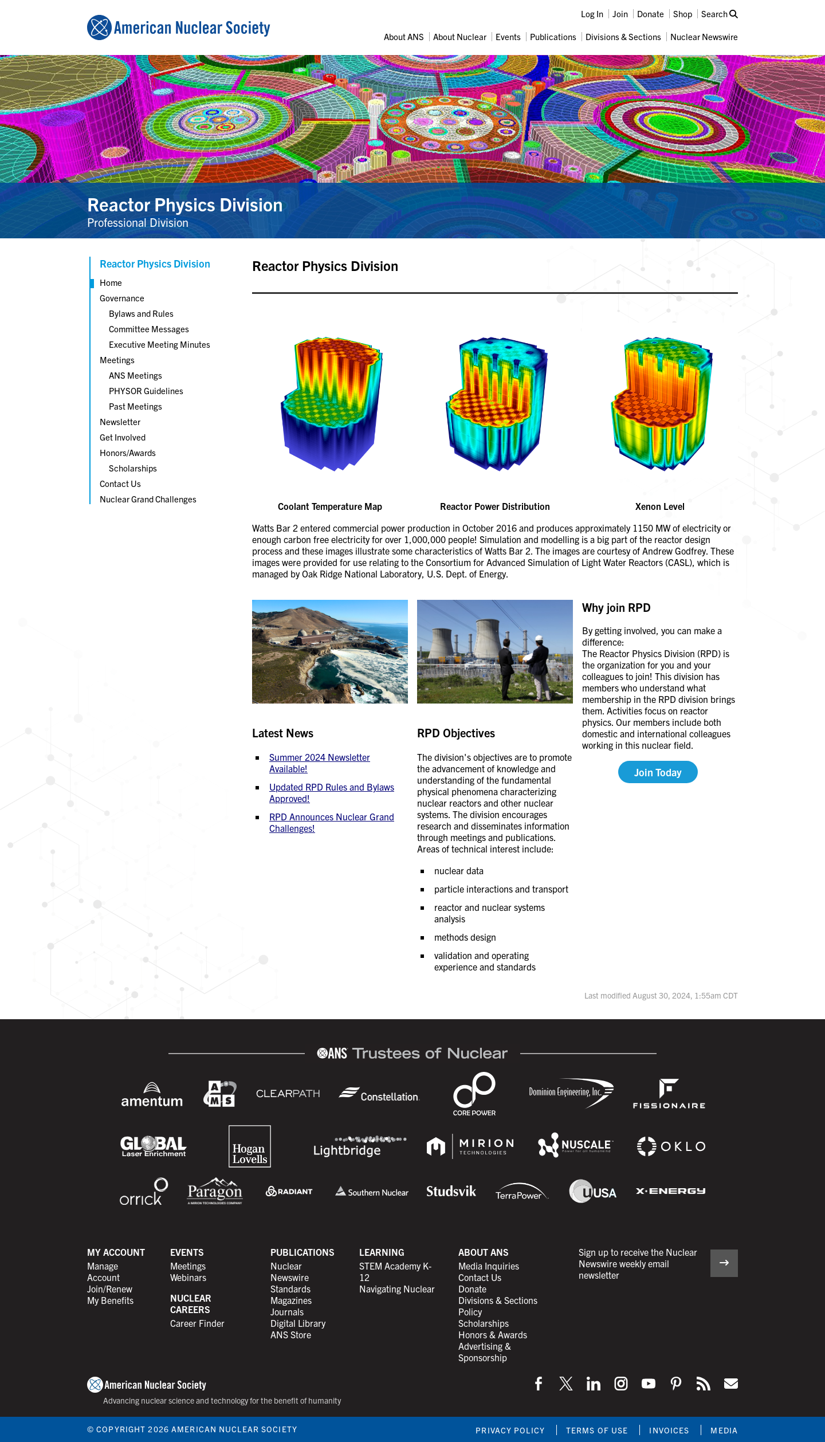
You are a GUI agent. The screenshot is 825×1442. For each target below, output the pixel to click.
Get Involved (123, 436)
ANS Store (290, 1334)
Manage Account (103, 1271)
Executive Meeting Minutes (159, 344)
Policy (470, 1311)
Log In (592, 13)
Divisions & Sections (623, 36)
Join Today (658, 772)
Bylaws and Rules (141, 313)
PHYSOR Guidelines (146, 390)
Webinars (188, 1277)
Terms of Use (597, 1430)
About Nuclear (459, 36)
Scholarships (133, 467)
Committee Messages (149, 328)
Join (620, 13)
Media (724, 1430)
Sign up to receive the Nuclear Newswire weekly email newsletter (638, 1263)
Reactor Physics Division (185, 203)
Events (508, 36)
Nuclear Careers (190, 1303)
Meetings (117, 359)
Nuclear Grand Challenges (148, 498)
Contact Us (120, 483)
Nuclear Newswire (704, 36)
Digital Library (297, 1323)
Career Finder (197, 1323)
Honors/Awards (128, 452)
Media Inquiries (488, 1265)
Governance (122, 297)
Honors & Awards (492, 1334)
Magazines (291, 1300)
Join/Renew (109, 1288)
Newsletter (120, 421)
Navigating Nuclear (397, 1288)
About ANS (404, 36)
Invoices (669, 1430)
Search (719, 13)
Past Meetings (135, 405)
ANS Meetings (135, 375)
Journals (287, 1311)
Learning (381, 1252)
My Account (116, 1252)
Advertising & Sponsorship (484, 1351)
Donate (650, 13)
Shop (682, 13)
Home (111, 282)
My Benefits (110, 1300)
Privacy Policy (510, 1430)
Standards (290, 1288)
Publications (553, 36)
